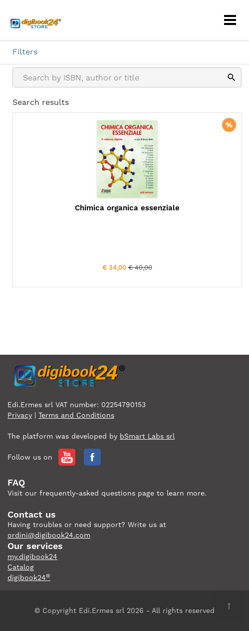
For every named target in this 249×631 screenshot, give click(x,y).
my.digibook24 (32, 557)
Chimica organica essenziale (127, 207)
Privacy (19, 415)
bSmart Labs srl (147, 436)
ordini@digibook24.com (48, 535)
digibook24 (28, 578)
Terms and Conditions (76, 415)
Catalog (20, 567)
